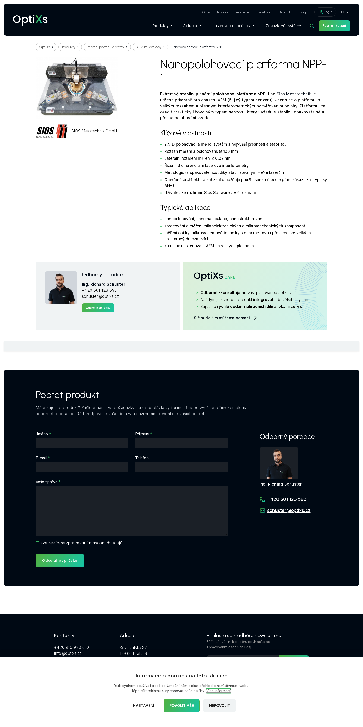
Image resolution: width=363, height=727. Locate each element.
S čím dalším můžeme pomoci (225, 318)
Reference (242, 12)
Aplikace (192, 25)
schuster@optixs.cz (100, 296)
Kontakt (284, 12)
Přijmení (142, 434)
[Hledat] (312, 25)
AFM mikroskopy (148, 47)
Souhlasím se (81, 543)
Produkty (162, 25)
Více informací (218, 691)
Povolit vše (181, 705)
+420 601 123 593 (99, 290)
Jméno (42, 434)
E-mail (41, 458)
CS (343, 12)
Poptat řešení (334, 26)
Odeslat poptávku (59, 560)
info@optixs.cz (68, 653)
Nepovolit (219, 705)
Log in (325, 12)
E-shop (302, 12)
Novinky (222, 12)
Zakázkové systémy (283, 25)
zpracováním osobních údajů (94, 543)
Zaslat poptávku (98, 307)
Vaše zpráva (46, 482)
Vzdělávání (264, 12)
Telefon (142, 458)
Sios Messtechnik (294, 94)
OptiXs (44, 47)
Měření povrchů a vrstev (106, 47)
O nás (206, 12)
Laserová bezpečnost (234, 25)
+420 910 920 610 (71, 647)
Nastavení (143, 705)
